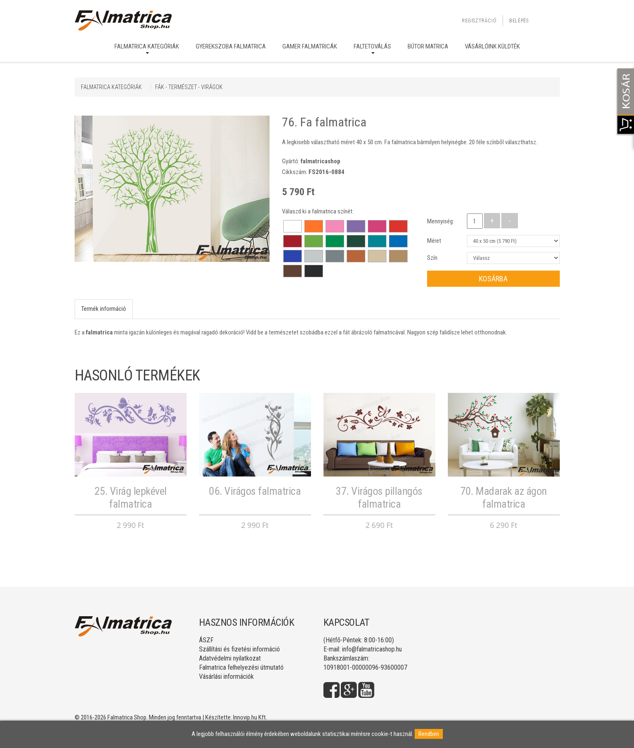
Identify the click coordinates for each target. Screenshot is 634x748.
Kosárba (493, 278)
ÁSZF (206, 640)
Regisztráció (479, 21)
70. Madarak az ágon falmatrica (503, 497)
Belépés (518, 21)
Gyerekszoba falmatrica (231, 46)
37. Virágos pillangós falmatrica (379, 497)
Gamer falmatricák (309, 46)
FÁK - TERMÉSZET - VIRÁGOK (189, 87)
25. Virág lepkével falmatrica (131, 497)
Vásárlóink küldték (492, 46)
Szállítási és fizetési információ (239, 649)
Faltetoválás (372, 46)
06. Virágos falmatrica (255, 491)
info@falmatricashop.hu (372, 649)
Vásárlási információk (226, 676)
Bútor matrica (428, 46)
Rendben (428, 734)
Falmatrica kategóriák (146, 46)
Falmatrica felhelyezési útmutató (241, 667)
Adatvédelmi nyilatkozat (230, 658)
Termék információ (103, 308)
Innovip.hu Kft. (250, 717)
